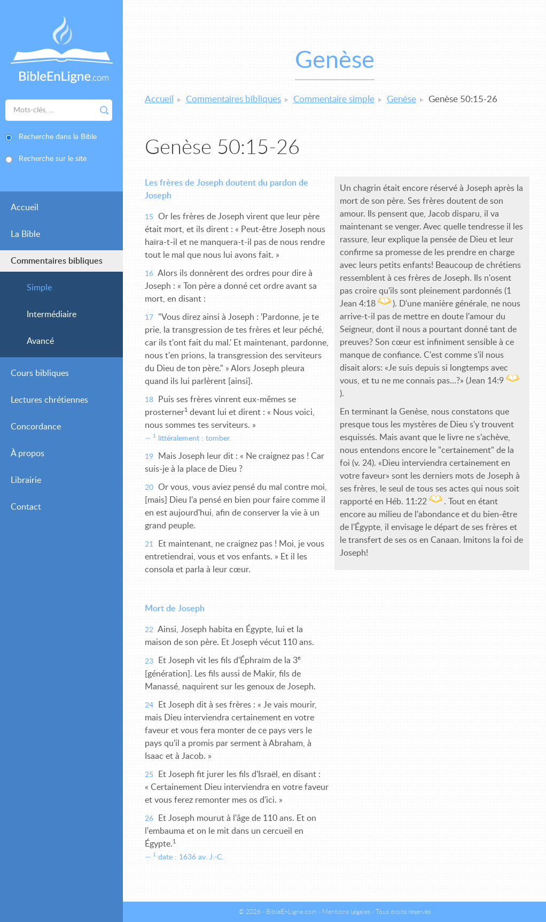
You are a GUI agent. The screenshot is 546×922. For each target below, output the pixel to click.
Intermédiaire (51, 314)
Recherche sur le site (53, 159)
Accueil (24, 207)
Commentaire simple (334, 99)
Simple (39, 287)
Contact (26, 507)
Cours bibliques (40, 373)
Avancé (40, 341)
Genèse (401, 99)
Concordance (36, 426)
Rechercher (104, 110)
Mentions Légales (346, 912)
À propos (27, 453)
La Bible (25, 234)
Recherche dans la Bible (58, 137)
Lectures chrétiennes (49, 400)
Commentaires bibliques (57, 261)
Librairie (26, 480)
